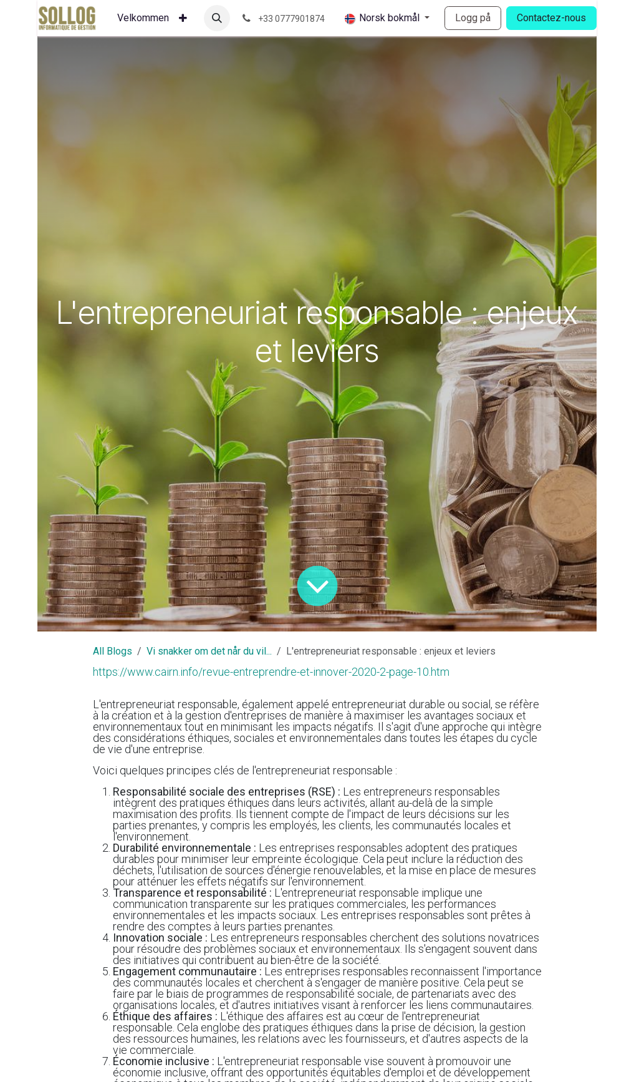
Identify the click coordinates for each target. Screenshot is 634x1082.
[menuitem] (143, 18)
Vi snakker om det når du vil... (209, 651)
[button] (217, 18)
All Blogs (112, 651)
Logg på (473, 18)
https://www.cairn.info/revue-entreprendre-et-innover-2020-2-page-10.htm (271, 671)
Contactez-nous (551, 18)
